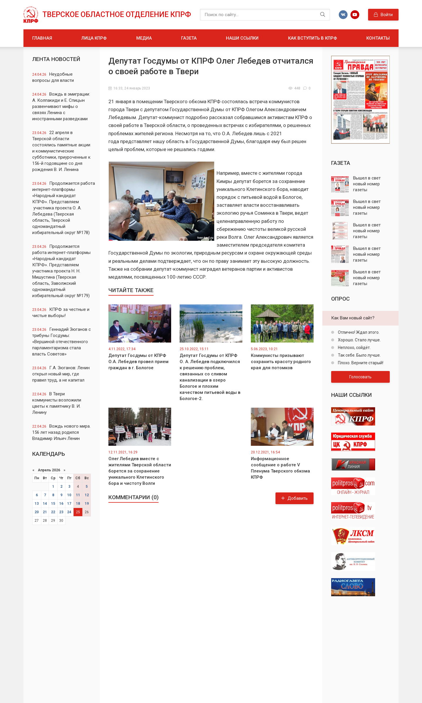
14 (45, 504)
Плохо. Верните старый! (360, 362)
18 (78, 504)
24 (69, 512)
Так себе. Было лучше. (359, 355)
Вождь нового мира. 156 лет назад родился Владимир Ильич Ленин (61, 432)
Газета (189, 38)
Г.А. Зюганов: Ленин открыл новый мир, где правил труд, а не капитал (61, 374)
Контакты (378, 38)
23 (61, 512)
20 (37, 512)
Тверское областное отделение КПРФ (116, 14)
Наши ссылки (242, 38)
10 (69, 495)
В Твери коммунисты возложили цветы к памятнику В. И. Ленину (56, 403)
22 (53, 512)
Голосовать (360, 377)
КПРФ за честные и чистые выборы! (60, 312)
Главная (42, 38)
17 (69, 504)
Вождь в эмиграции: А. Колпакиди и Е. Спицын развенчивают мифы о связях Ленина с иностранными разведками (61, 106)
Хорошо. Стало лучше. (359, 340)
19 (87, 504)
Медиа (144, 38)
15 (53, 504)
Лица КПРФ (94, 38)
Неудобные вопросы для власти (53, 77)
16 (61, 504)
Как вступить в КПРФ (312, 38)
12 (87, 495)
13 (37, 504)
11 (78, 495)
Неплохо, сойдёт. (354, 347)
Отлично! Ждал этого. (358, 332)
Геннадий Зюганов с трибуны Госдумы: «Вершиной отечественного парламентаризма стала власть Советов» (61, 342)
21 (45, 512)
